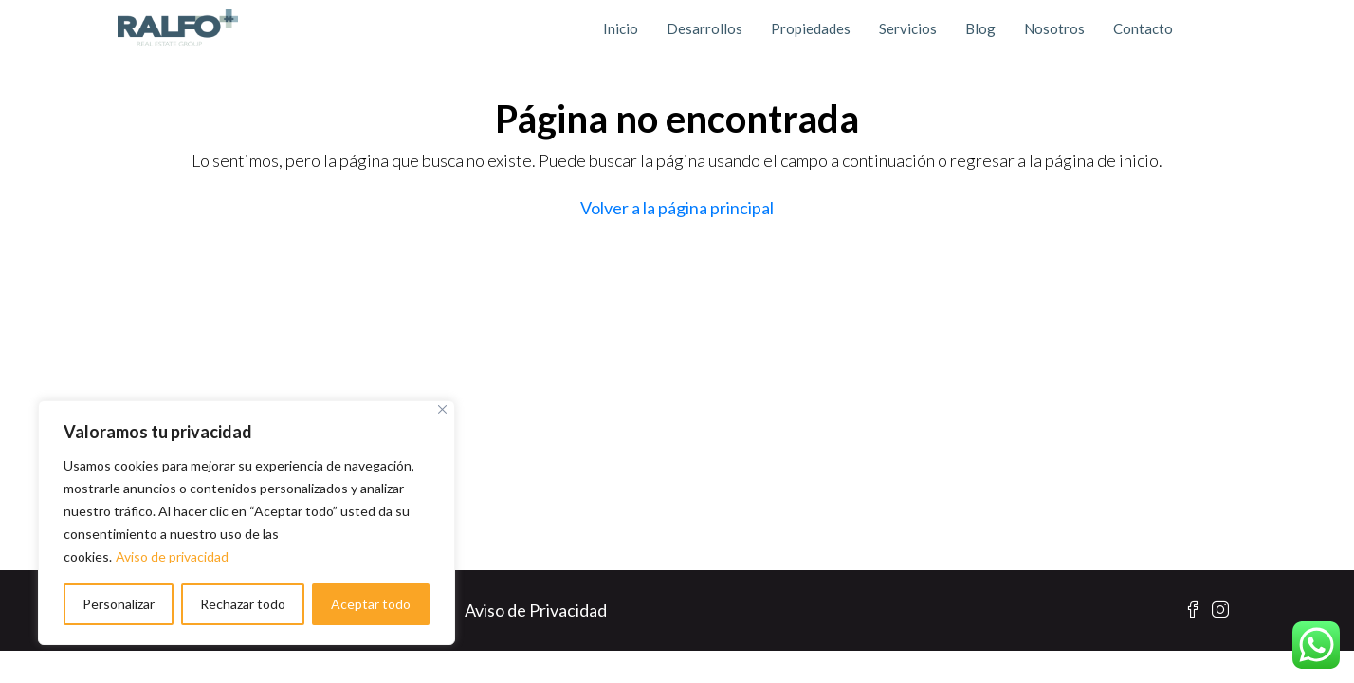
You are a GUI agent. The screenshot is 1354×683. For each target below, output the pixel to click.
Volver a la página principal (677, 207)
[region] (246, 522)
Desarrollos (704, 28)
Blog (980, 28)
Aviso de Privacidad (536, 610)
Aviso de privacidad (172, 556)
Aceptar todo (371, 604)
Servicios (908, 28)
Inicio (620, 28)
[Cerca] (442, 409)
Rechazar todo (242, 604)
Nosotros (1054, 28)
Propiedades (811, 28)
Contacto (1143, 28)
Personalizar (118, 604)
